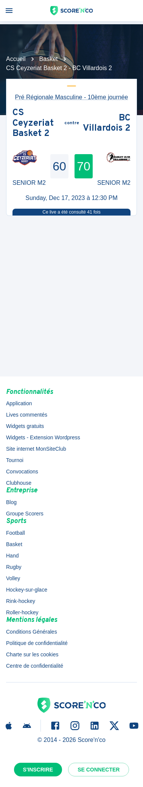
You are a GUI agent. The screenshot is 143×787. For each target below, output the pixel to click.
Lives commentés (26, 415)
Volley (13, 578)
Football (15, 533)
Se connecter (99, 770)
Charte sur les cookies (32, 654)
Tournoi (14, 460)
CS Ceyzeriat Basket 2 (33, 123)
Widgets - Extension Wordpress (43, 437)
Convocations (22, 471)
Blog (11, 502)
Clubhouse (18, 483)
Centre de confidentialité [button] (34, 666)
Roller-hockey (22, 612)
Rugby (13, 567)
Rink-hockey (20, 601)
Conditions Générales (31, 632)
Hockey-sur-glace (26, 590)
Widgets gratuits (25, 426)
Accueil (16, 59)
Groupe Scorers (25, 514)
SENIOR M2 (29, 183)
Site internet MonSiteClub (36, 449)
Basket (48, 59)
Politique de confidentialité (37, 643)
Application (19, 403)
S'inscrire (38, 770)
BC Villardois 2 (107, 123)
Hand (12, 556)
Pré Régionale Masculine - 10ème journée (71, 97)
